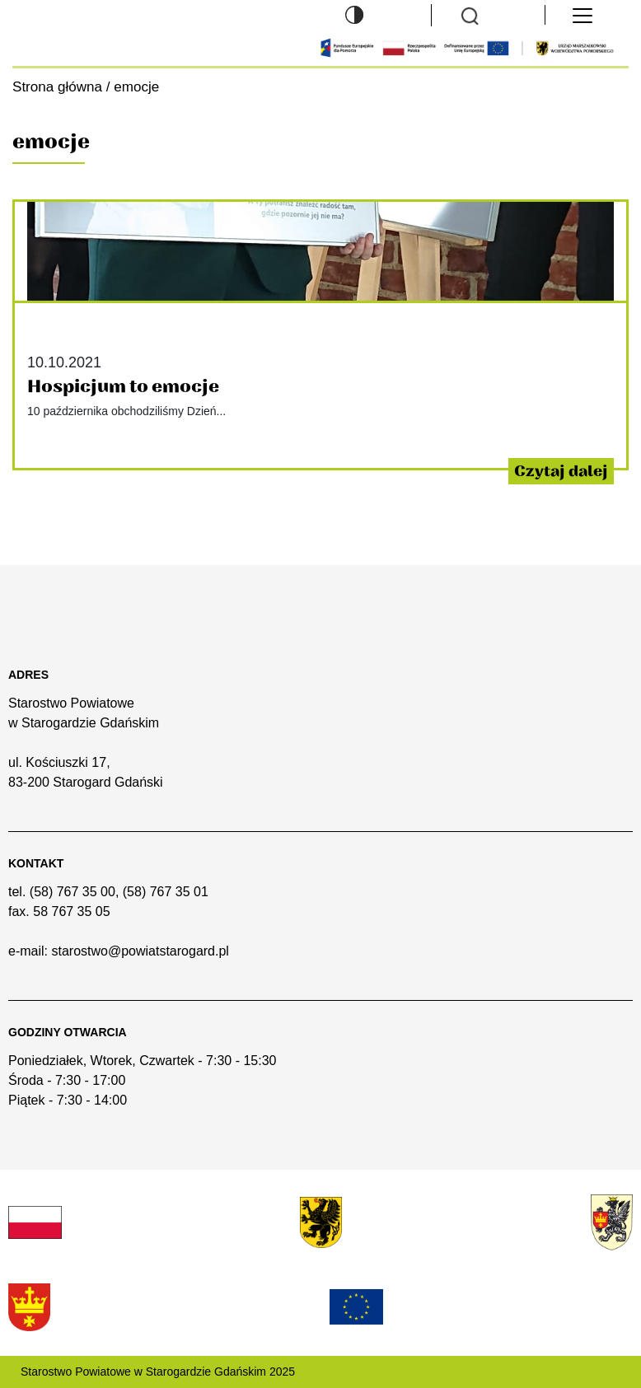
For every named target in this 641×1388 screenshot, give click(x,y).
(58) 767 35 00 (72, 892)
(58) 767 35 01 (165, 892)
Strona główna (57, 87)
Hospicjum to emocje (123, 386)
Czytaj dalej (561, 471)
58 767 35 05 (71, 911)
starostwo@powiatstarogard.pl (139, 951)
